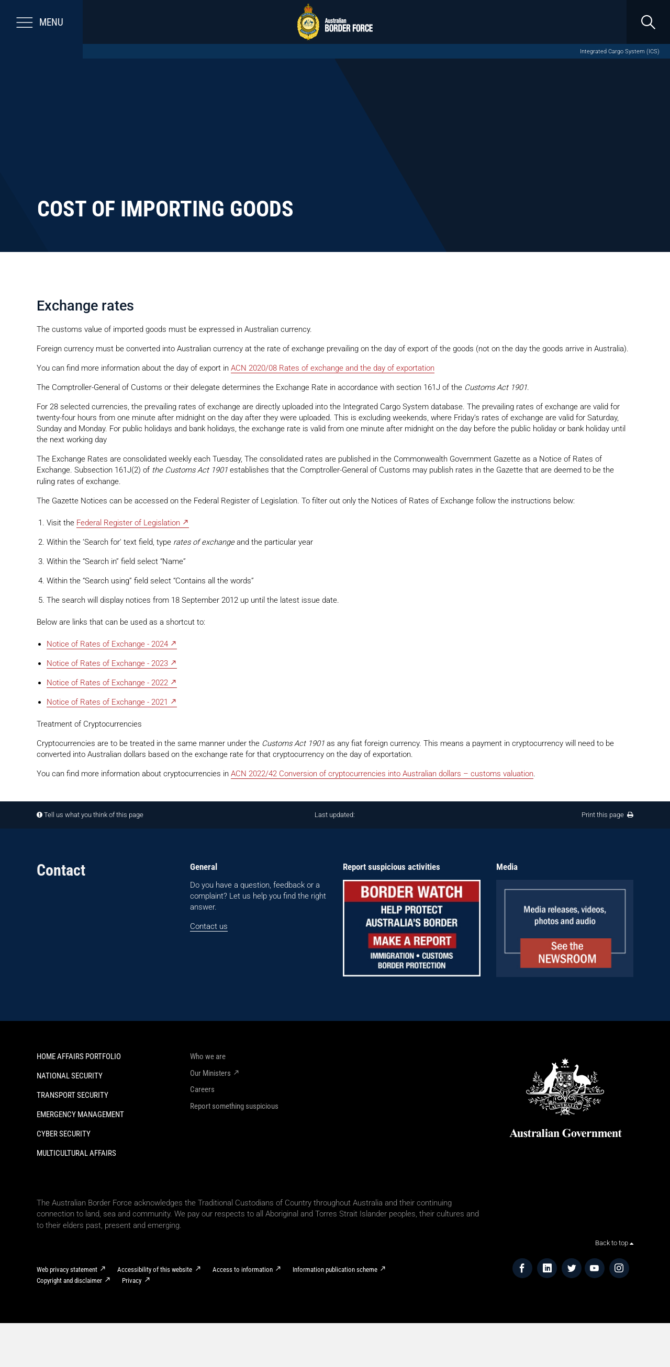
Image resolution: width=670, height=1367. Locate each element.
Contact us (209, 926)
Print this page (607, 815)
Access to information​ (243, 1269)
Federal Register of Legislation (128, 522)
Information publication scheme (335, 1269)
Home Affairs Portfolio (79, 1056)
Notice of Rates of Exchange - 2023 (107, 663)
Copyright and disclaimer (69, 1280)
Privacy (131, 1280)
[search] (648, 22)
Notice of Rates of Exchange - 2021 (107, 702)
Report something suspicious (234, 1106)
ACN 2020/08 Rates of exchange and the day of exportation (332, 368)
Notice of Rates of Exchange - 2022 (107, 682)
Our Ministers (210, 1073)
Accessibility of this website (154, 1269)
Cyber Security (64, 1134)
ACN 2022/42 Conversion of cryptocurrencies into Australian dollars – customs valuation (382, 773)
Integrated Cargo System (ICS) (620, 51)
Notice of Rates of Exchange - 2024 (107, 644)
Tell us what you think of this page (93, 815)
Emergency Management (80, 1114)
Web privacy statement (67, 1269)
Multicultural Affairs (76, 1153)
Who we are (208, 1056)
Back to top (614, 1243)
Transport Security (72, 1095)
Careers (202, 1089)
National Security (70, 1076)
